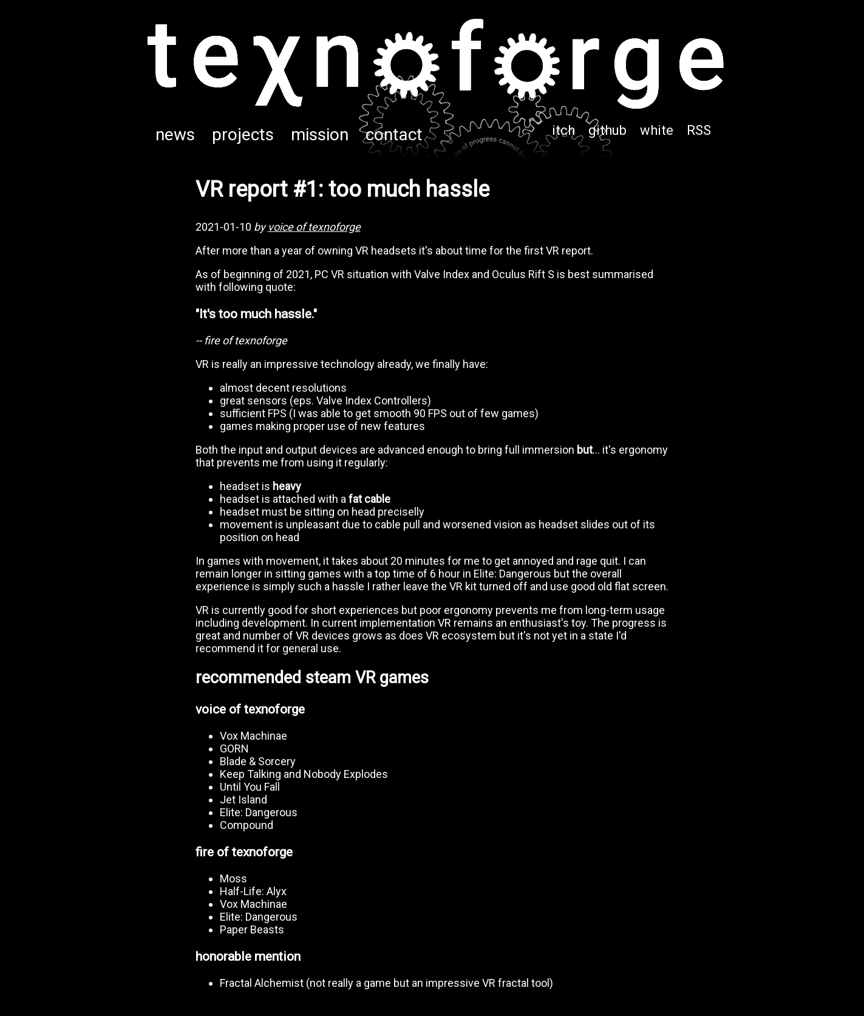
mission (320, 134)
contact (394, 134)
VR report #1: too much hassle (342, 189)
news (175, 134)
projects (243, 134)
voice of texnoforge (314, 226)
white (656, 130)
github (607, 130)
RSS (699, 130)
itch (563, 130)
